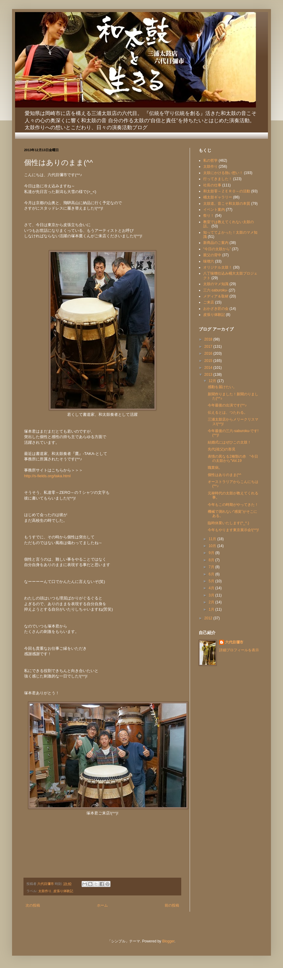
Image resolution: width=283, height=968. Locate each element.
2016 (208, 353)
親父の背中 (212, 255)
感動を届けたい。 (222, 387)
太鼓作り (44, 891)
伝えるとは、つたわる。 (227, 412)
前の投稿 (172, 905)
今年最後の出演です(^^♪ (227, 405)
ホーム (102, 905)
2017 (208, 346)
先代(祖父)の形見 (221, 449)
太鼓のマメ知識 (216, 284)
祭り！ (208, 215)
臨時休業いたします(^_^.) (228, 523)
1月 (212, 609)
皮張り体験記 (63, 891)
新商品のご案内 (216, 243)
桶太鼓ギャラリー (217, 197)
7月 (212, 567)
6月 (212, 574)
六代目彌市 (234, 642)
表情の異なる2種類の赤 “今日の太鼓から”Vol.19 (233, 458)
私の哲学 (210, 160)
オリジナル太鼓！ (217, 267)
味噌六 (208, 261)
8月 (212, 560)
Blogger (168, 941)
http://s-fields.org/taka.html (47, 476)
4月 (212, 588)
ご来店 (208, 302)
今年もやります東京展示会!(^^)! (233, 530)
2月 (212, 602)
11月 (213, 539)
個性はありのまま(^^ (224, 475)
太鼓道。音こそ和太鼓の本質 (226, 203)
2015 (208, 361)
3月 (212, 595)
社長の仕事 (212, 185)
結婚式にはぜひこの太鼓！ (229, 442)
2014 (208, 368)
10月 (213, 546)
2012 (208, 618)
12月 (213, 381)
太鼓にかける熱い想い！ (223, 173)
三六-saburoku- (215, 290)
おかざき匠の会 (216, 309)
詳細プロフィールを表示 (239, 650)
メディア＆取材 (216, 296)
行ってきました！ (217, 179)
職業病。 (215, 467)
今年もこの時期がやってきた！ (233, 505)
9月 (212, 553)
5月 (212, 581)
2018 (208, 339)
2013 (208, 374)
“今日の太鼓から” (217, 249)
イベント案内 (214, 209)
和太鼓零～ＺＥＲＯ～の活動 (226, 191)
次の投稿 (33, 905)
